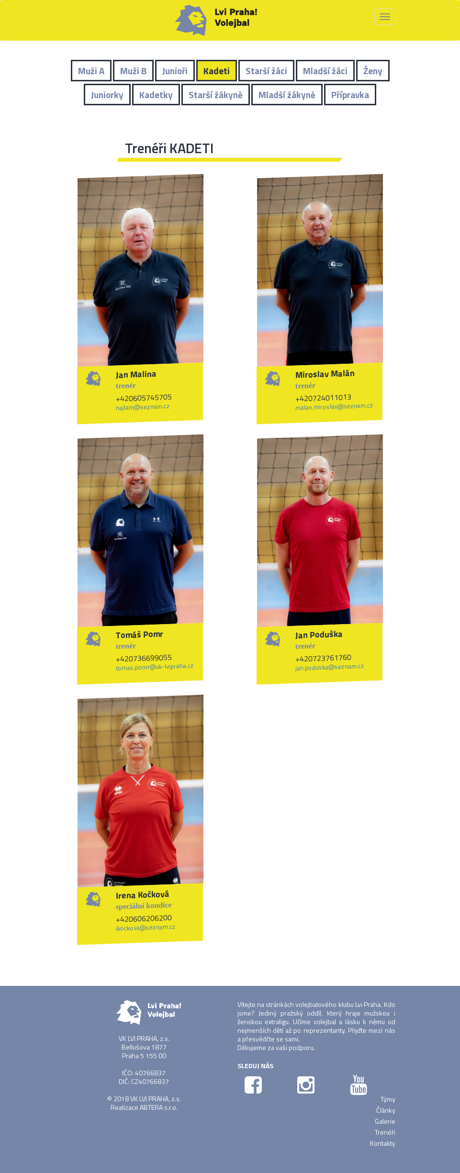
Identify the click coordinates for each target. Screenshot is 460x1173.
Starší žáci (266, 71)
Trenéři (385, 1132)
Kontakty (382, 1143)
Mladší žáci (325, 71)
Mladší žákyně (286, 94)
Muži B (133, 71)
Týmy (388, 1099)
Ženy (372, 71)
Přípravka (350, 94)
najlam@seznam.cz (143, 407)
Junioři (175, 71)
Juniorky (107, 94)
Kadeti (216, 71)
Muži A (91, 71)
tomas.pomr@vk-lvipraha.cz (155, 666)
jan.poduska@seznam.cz (329, 667)
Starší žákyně (216, 94)
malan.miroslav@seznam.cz (334, 406)
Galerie (385, 1121)
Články (385, 1110)
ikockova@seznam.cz (146, 927)
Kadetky (156, 94)
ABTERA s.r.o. (159, 1107)
